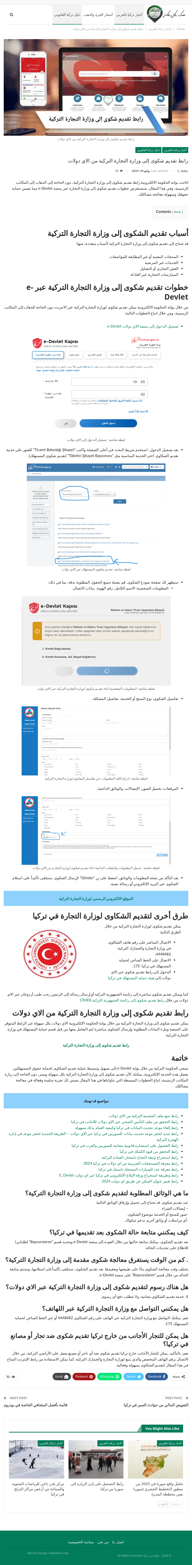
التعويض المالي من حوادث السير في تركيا (156, 1404)
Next (163, 1504)
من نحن (103, 1542)
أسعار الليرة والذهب (98, 14)
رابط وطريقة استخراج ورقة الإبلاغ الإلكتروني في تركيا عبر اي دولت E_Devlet (117, 1175)
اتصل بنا (118, 1542)
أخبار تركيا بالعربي (129, 14)
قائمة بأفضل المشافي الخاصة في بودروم (35, 1404)
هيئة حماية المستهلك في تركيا (131, 977)
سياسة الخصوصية (81, 1542)
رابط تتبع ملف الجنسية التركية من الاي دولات (143, 1115)
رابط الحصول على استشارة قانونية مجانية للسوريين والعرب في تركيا (125, 1145)
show (177, 212)
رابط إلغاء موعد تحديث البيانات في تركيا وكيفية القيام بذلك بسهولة (126, 1127)
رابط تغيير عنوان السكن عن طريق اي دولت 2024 (140, 1181)
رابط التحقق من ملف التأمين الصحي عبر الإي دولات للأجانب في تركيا (124, 1121)
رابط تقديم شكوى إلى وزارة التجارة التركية (96, 1045)
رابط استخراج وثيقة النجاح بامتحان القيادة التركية (140, 1157)
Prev (176, 1504)
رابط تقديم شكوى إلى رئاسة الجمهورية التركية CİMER (122, 1000)
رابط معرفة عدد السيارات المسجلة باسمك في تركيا (138, 1169)
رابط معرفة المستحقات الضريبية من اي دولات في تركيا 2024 (130, 1163)
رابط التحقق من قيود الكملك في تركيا (149, 1151)
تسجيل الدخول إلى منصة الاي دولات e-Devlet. (142, 326)
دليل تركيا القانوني (67, 14)
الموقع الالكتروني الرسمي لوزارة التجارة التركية (96, 898)
